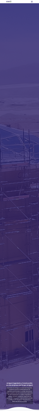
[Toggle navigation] (32, 2)
